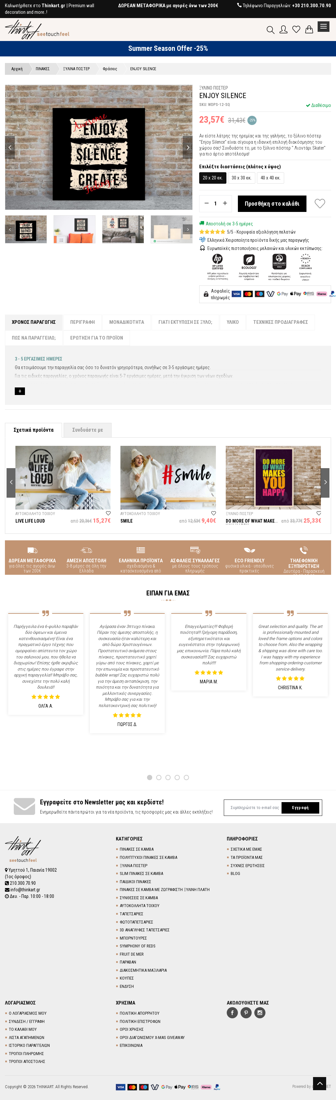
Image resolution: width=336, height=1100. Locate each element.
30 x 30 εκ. (242, 178)
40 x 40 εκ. (271, 178)
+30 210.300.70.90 (311, 6)
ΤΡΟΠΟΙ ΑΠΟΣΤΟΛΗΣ (27, 1061)
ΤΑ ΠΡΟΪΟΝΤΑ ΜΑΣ (247, 857)
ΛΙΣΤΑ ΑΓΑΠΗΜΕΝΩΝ (26, 1037)
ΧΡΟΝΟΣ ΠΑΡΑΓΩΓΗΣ (34, 322)
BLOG (235, 873)
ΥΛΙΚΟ (233, 322)
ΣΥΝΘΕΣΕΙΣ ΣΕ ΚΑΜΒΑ (139, 897)
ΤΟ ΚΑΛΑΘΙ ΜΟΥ (23, 1029)
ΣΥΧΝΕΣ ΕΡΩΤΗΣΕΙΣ (248, 865)
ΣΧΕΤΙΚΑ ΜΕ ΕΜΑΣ (246, 849)
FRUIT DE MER (132, 954)
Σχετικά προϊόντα (33, 430)
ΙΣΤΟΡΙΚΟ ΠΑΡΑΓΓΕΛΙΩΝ (29, 1045)
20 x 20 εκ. (213, 178)
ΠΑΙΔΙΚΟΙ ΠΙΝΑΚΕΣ (135, 881)
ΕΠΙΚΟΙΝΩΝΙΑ (131, 1045)
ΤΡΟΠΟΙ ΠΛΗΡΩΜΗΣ (26, 1053)
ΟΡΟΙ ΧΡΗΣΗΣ (132, 1029)
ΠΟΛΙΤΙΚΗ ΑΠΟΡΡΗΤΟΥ (139, 1013)
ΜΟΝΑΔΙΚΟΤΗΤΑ (126, 322)
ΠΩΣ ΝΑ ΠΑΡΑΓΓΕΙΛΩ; (34, 338)
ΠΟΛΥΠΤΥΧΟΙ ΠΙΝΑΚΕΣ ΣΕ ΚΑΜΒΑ (148, 857)
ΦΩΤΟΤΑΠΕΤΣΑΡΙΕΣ (136, 922)
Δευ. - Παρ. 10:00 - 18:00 (29, 896)
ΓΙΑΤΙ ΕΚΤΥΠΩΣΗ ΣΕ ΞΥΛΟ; (185, 322)
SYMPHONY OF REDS (138, 946)
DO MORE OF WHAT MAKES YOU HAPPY (251, 523)
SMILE (126, 521)
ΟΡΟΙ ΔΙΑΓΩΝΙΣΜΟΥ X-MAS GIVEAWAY (152, 1037)
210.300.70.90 (20, 883)
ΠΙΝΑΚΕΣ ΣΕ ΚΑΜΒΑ (137, 849)
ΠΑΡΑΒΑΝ (128, 962)
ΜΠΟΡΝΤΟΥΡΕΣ (133, 938)
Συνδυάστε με (87, 430)
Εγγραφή (300, 807)
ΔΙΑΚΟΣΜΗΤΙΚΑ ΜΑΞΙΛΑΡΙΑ (143, 970)
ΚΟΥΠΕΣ (127, 978)
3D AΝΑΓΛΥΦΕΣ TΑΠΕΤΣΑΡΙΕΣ (145, 929)
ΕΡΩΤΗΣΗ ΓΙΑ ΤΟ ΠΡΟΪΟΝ (96, 338)
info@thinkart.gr (22, 889)
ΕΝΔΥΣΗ (127, 986)
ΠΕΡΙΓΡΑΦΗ (82, 322)
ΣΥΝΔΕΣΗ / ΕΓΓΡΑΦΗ (27, 1021)
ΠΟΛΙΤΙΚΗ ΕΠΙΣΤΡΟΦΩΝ (140, 1021)
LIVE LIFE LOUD (30, 521)
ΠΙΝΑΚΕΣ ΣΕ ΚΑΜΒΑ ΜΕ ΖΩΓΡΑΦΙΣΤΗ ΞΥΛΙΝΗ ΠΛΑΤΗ (165, 889)
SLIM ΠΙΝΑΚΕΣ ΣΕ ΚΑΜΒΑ (141, 873)
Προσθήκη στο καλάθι (272, 203)
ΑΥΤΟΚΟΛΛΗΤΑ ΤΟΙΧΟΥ (139, 905)
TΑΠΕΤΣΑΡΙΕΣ (131, 913)
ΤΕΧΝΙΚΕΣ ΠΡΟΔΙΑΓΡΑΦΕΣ (280, 322)
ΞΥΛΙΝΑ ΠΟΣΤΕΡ (133, 865)
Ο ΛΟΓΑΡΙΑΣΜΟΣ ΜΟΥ (28, 1013)
